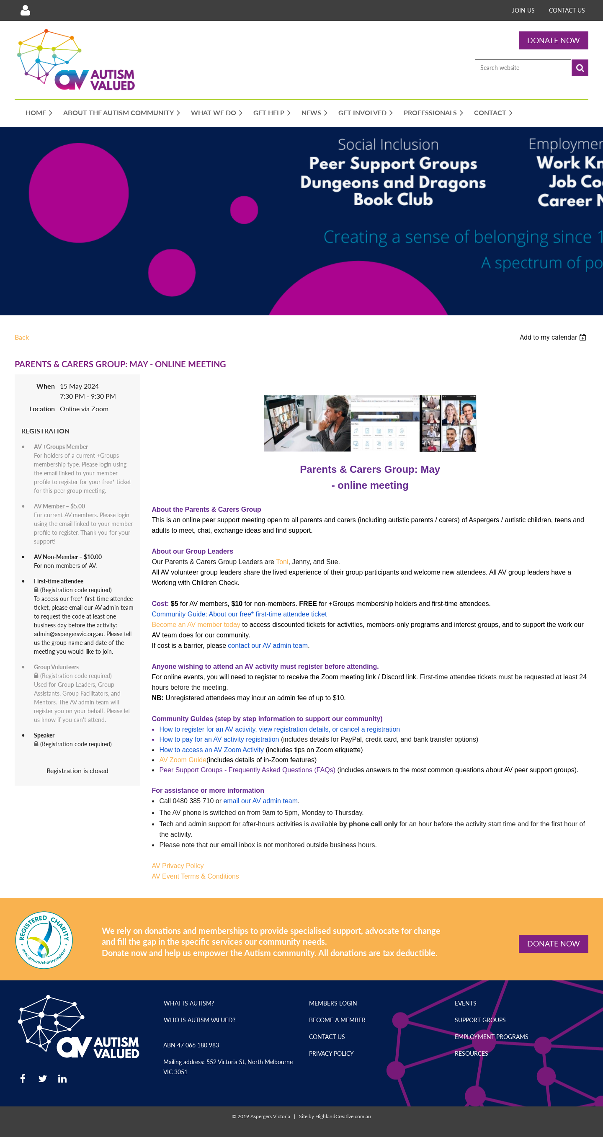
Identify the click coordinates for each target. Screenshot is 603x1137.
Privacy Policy (331, 1053)
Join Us (523, 10)
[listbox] (554, 337)
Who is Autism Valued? (199, 1020)
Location (42, 409)
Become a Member (337, 1020)
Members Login (333, 1003)
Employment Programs (491, 1036)
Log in (25, 10)
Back (22, 337)
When (45, 386)
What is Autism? (189, 1003)
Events (466, 1003)
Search (580, 67)
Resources (471, 1053)
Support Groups (480, 1020)
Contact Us (567, 10)
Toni (282, 561)
